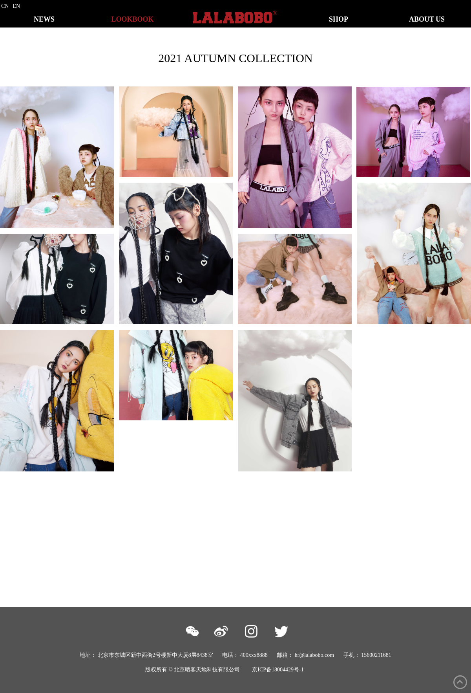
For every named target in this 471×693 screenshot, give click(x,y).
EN (16, 6)
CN (5, 6)
